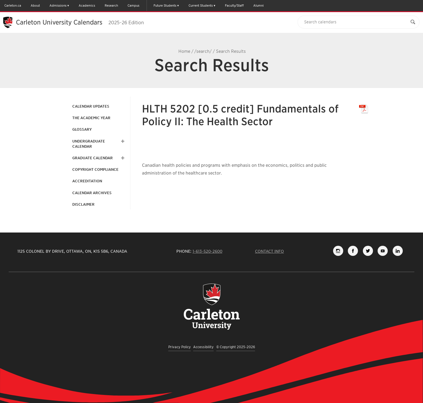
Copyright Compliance (95, 169)
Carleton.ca (12, 5)
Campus (133, 5)
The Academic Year (91, 118)
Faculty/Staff (234, 5)
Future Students (165, 5)
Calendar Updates (90, 106)
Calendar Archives (92, 193)
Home (184, 51)
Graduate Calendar (92, 158)
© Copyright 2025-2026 (235, 347)
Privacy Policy (179, 347)
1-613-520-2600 (207, 251)
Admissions (58, 5)
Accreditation (87, 181)
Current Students (201, 5)
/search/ (203, 51)
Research (111, 5)
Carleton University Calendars (80, 22)
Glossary (82, 129)
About (35, 5)
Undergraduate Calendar (88, 144)
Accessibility (203, 347)
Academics (87, 5)
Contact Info (269, 251)
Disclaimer (83, 204)
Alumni (258, 5)
